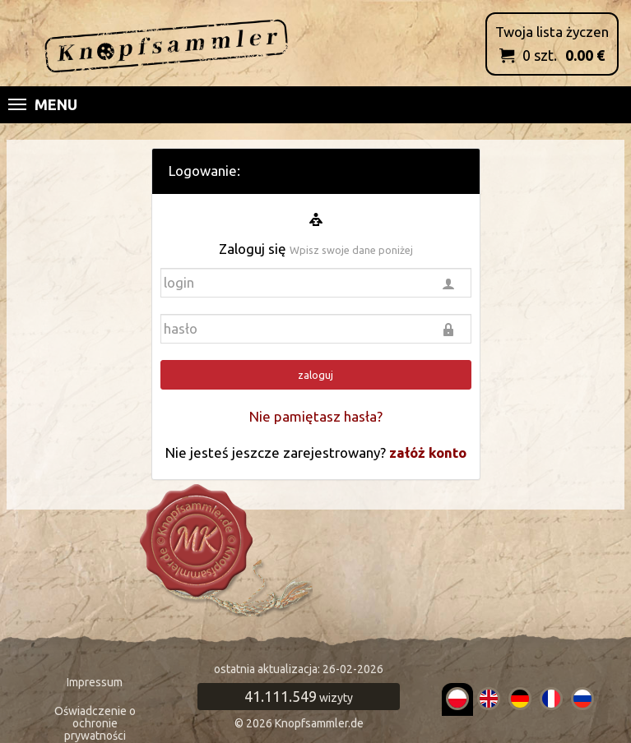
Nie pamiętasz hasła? (316, 416)
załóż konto (427, 452)
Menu (42, 104)
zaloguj (315, 375)
